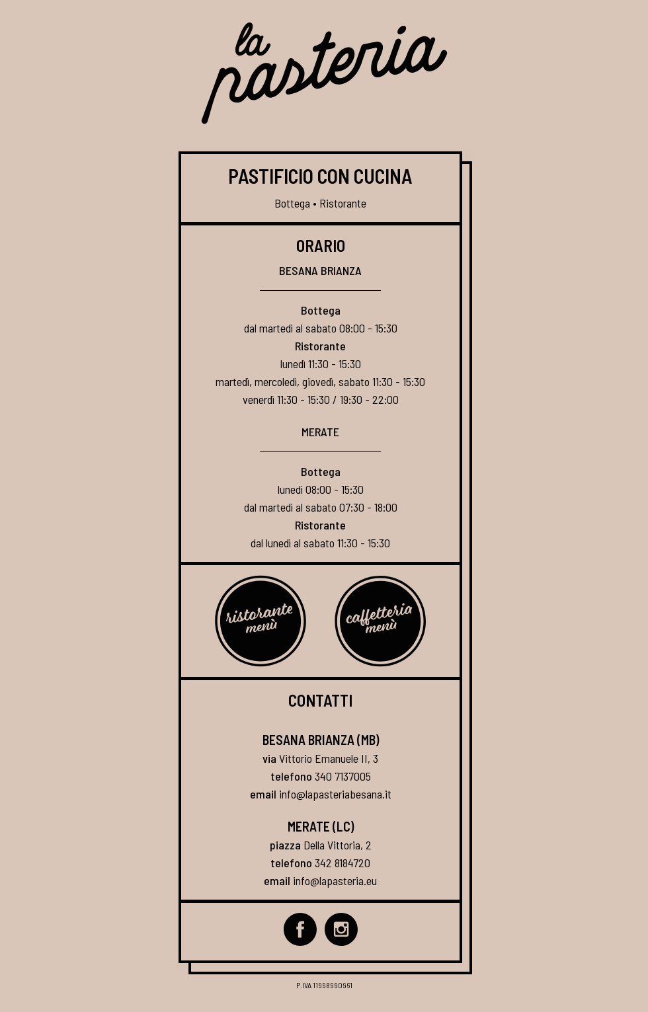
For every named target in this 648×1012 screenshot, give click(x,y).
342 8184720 (342, 862)
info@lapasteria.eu (335, 880)
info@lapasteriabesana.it (335, 794)
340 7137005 (343, 776)
